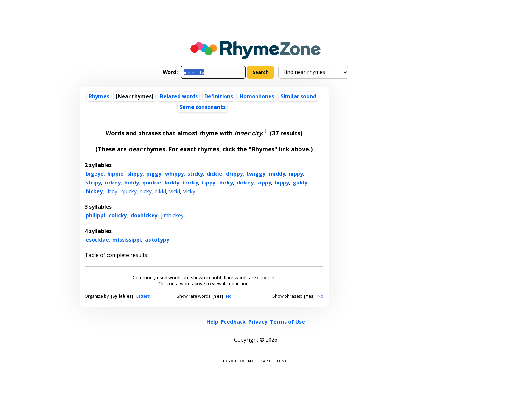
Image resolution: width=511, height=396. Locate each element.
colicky (118, 215)
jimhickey (172, 215)
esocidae (97, 239)
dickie (214, 173)
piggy (153, 173)
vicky (189, 191)
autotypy (157, 239)
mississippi (126, 239)
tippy (208, 182)
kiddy (172, 182)
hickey (94, 191)
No (229, 296)
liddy (111, 191)
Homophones (257, 96)
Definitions (218, 96)
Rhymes (99, 96)
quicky (129, 191)
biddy (131, 182)
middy (277, 173)
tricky (190, 182)
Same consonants (203, 107)
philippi (95, 215)
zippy (264, 182)
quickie (151, 182)
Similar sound (298, 96)
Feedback (233, 321)
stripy (93, 182)
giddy (300, 182)
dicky (226, 182)
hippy (282, 182)
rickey (113, 182)
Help (212, 321)
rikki (160, 191)
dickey (245, 182)
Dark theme (274, 360)
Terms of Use (287, 321)
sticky (195, 173)
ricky (146, 191)
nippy (296, 173)
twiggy (255, 173)
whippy (174, 173)
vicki (174, 191)
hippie (115, 173)
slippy (135, 173)
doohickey (144, 215)
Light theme (238, 360)
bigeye (95, 173)
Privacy (257, 321)
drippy (234, 173)
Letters (143, 296)
